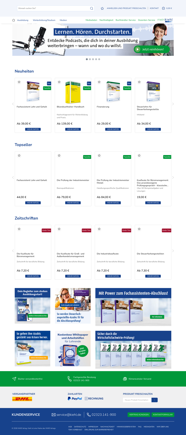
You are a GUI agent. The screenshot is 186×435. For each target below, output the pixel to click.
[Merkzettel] (102, 8)
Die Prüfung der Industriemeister (73, 180)
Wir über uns (163, 427)
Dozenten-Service (146, 20)
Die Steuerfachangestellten (150, 253)
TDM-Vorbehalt (75, 430)
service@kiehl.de (68, 415)
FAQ (139, 427)
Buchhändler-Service (126, 20)
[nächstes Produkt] (173, 104)
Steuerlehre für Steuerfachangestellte (148, 108)
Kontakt (154, 8)
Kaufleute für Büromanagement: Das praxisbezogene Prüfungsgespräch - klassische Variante (153, 183)
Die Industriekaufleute (108, 253)
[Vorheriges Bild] (14, 43)
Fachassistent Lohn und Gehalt (32, 106)
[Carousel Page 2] (90, 59)
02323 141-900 (81, 380)
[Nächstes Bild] (172, 43)
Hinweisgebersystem (126, 427)
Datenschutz (80, 427)
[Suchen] (92, 8)
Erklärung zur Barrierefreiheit (99, 430)
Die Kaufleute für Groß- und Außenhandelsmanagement (70, 255)
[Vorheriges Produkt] (13, 104)
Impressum (93, 427)
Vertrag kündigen (139, 414)
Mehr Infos (33, 129)
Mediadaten (91, 20)
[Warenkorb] (167, 8)
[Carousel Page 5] (99, 59)
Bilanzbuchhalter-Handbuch (70, 106)
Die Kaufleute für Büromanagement (25, 255)
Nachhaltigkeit (106, 20)
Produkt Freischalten (138, 394)
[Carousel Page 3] (93, 59)
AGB (70, 427)
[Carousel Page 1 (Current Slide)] (87, 59)
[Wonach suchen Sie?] (65, 8)
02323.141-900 (104, 415)
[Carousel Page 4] (96, 59)
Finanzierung (103, 106)
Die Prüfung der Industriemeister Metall (113, 181)
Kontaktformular (163, 414)
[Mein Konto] (126, 8)
